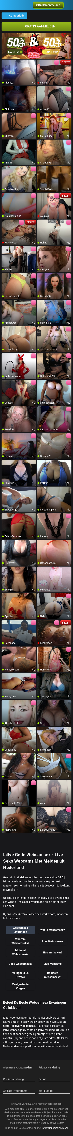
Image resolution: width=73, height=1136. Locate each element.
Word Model (46, 1090)
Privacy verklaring (49, 1067)
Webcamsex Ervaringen (20, 929)
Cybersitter (58, 1123)
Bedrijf (42, 1079)
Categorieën (14, 15)
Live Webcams (53, 963)
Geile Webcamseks (20, 963)
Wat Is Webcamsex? (52, 929)
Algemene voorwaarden (17, 1067)
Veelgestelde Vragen (20, 986)
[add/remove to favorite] (4, 62)
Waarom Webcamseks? (20, 941)
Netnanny (44, 1123)
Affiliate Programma (15, 1090)
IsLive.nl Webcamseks (20, 952)
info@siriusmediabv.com (55, 1128)
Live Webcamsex (52, 941)
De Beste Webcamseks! (52, 975)
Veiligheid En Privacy (20, 975)
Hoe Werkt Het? (52, 952)
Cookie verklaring (13, 1079)
